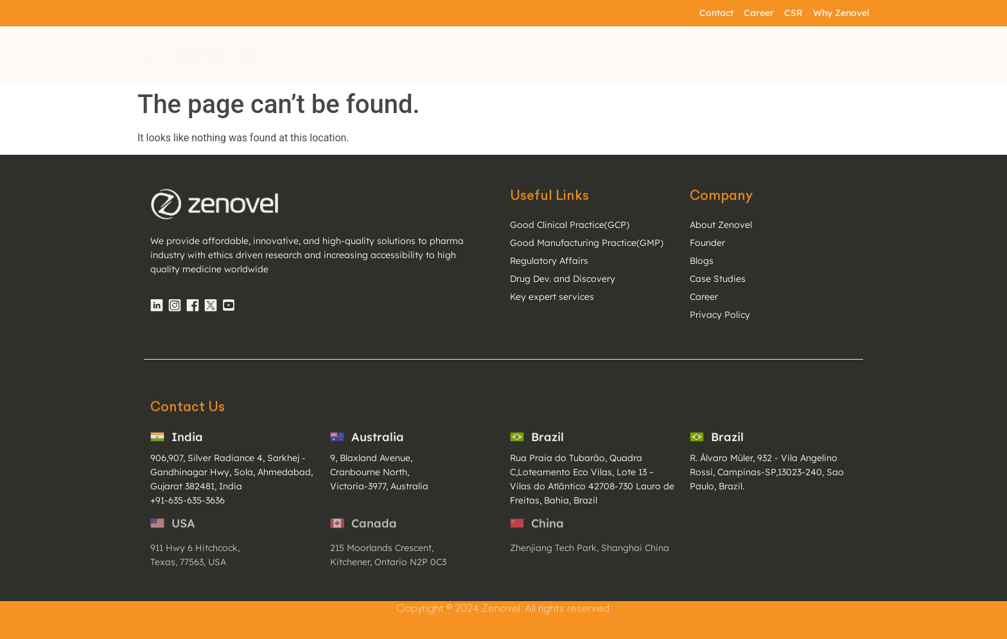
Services (450, 54)
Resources (615, 54)
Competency (530, 54)
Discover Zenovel (359, 54)
